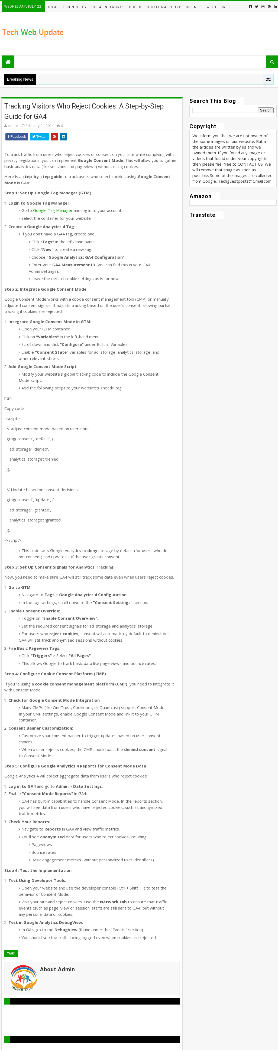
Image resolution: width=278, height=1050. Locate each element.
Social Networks (107, 7)
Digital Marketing (164, 7)
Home (53, 7)
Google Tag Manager (53, 210)
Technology (75, 7)
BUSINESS (194, 7)
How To (135, 7)
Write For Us (219, 7)
